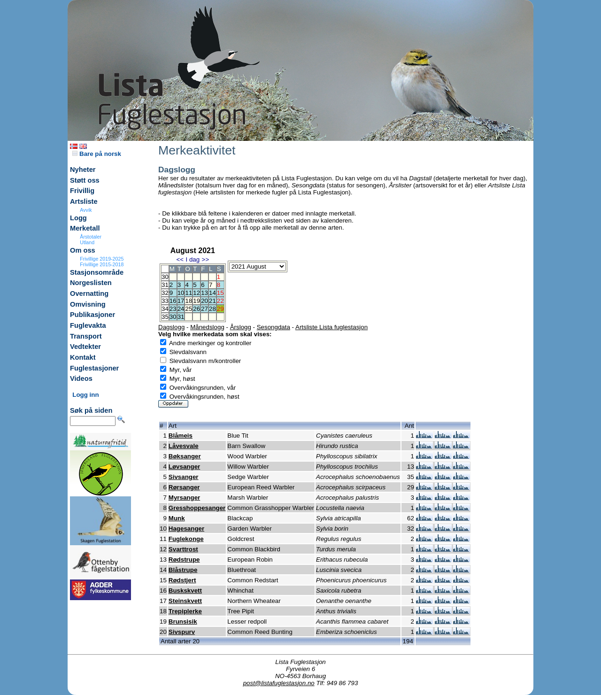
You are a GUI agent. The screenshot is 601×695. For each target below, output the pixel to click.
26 (196, 308)
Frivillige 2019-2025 (101, 259)
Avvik (86, 210)
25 (188, 308)
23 (173, 308)
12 (196, 292)
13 (204, 292)
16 (173, 300)
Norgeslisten (91, 282)
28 (212, 308)
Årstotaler (90, 236)
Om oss (82, 250)
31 (181, 316)
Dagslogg (171, 327)
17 (181, 300)
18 (188, 300)
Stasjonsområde (96, 272)
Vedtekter (85, 346)
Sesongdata (273, 327)
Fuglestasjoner (94, 368)
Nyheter (83, 169)
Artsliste (84, 201)
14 (212, 292)
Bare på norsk (96, 153)
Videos (81, 378)
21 (212, 300)
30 (173, 316)
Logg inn (85, 394)
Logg (78, 218)
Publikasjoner (92, 314)
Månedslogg (207, 327)
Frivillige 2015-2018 (101, 264)
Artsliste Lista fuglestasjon (331, 327)
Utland (87, 242)
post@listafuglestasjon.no (279, 683)
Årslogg (240, 327)
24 (181, 308)
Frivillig (82, 190)
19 (196, 300)
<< (180, 259)
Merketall (85, 228)
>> (205, 259)
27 (204, 308)
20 (204, 300)
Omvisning (88, 304)
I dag (192, 259)
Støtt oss (85, 180)
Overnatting (89, 293)
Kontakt (83, 357)
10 (181, 292)
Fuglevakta (88, 325)
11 (188, 292)
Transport (86, 336)
